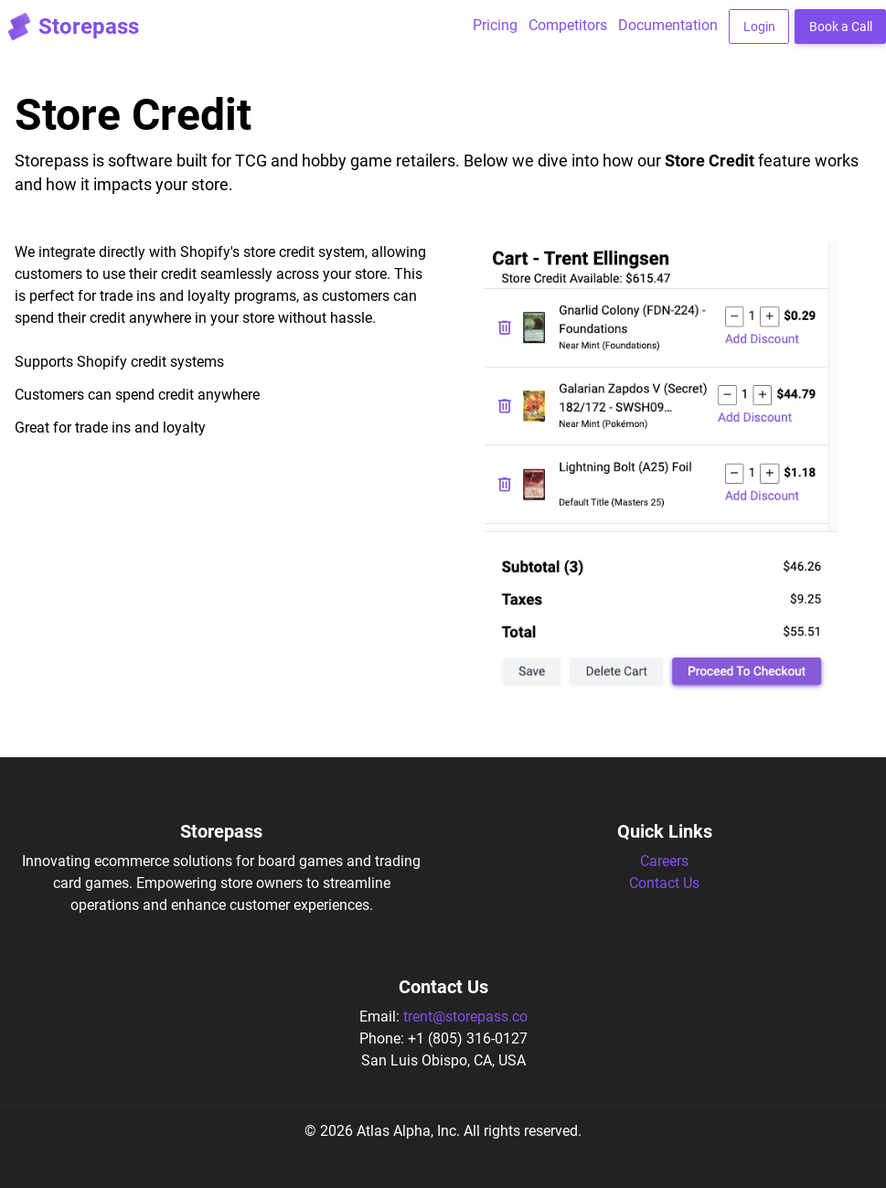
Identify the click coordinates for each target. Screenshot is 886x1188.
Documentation (668, 25)
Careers (664, 861)
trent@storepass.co (465, 1016)
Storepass (69, 26)
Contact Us (664, 883)
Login (759, 26)
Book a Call (840, 26)
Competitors (567, 25)
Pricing (495, 25)
